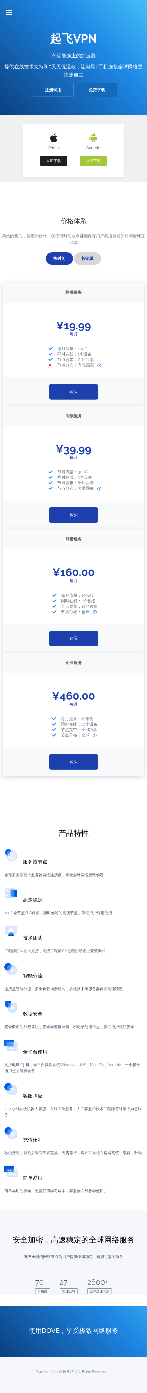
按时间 (59, 258)
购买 (74, 391)
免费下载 (97, 89)
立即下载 (53, 161)
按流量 (88, 258)
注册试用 (53, 89)
